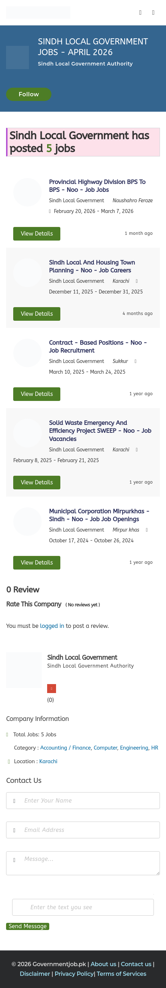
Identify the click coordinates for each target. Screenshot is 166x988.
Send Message (28, 926)
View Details (37, 233)
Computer (105, 748)
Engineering (134, 748)
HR (154, 748)
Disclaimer (35, 973)
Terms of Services (121, 973)
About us (104, 964)
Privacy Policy (74, 973)
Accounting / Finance (65, 748)
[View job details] (27, 191)
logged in (52, 626)
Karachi (48, 761)
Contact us (137, 964)
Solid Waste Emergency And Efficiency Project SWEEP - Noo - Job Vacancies (100, 430)
